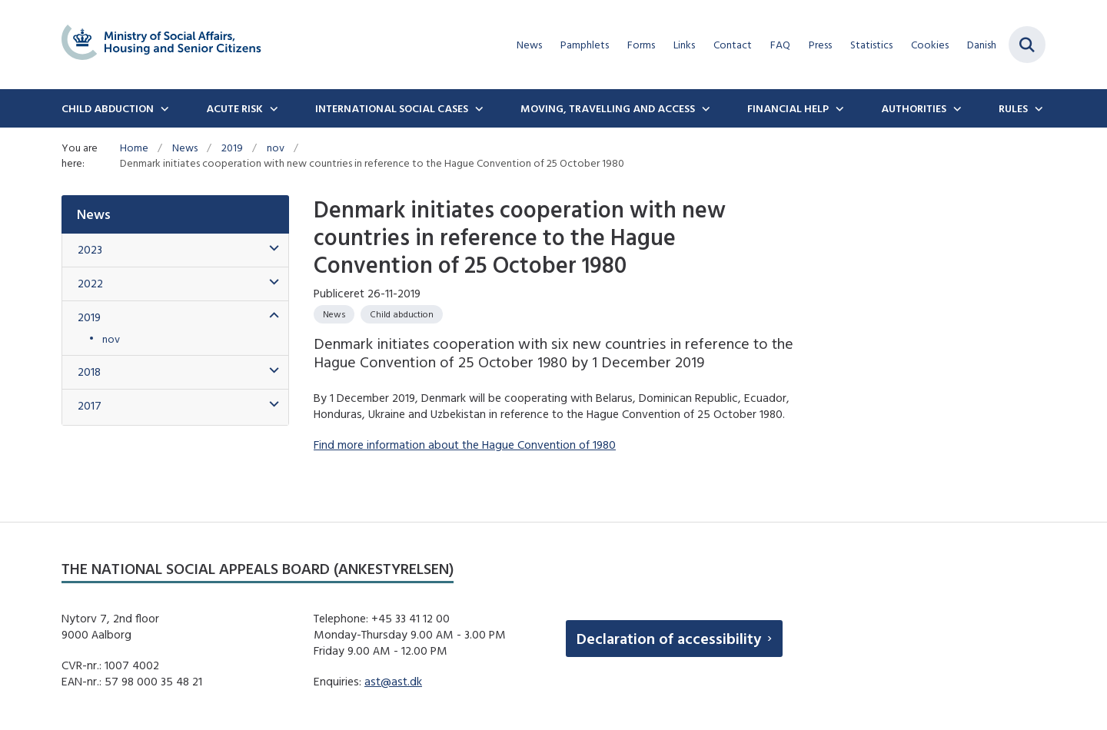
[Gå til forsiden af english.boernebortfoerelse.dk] (161, 45)
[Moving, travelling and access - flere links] (704, 108)
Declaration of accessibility (669, 638)
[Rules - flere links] (1037, 108)
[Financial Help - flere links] (838, 108)
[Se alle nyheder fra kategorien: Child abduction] (402, 314)
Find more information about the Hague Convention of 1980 (465, 444)
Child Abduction (108, 108)
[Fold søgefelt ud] (1027, 44)
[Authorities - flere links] (955, 108)
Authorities (913, 108)
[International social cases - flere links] (477, 108)
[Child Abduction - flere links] (163, 108)
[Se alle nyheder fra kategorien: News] (334, 314)
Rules (1013, 108)
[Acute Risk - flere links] (272, 108)
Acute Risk (234, 108)
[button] (270, 248)
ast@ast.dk (393, 681)
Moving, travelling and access (607, 108)
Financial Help (788, 108)
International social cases (391, 108)
